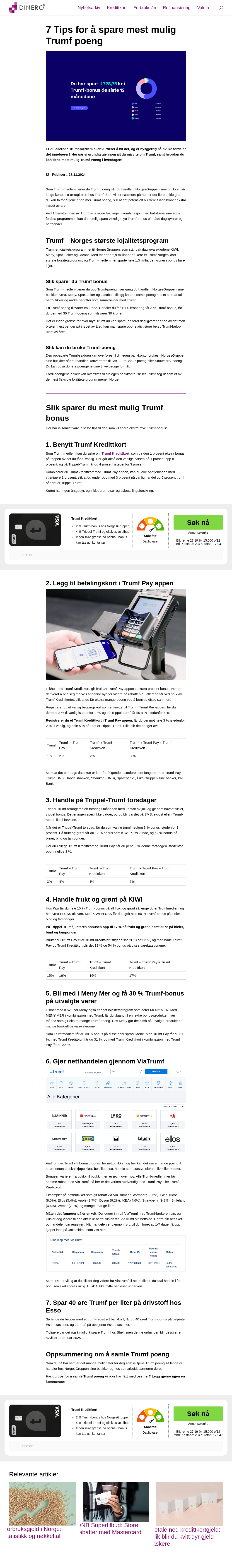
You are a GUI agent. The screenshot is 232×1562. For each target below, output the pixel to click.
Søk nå (198, 522)
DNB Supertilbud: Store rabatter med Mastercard (109, 1529)
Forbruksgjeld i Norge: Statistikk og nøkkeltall (32, 1532)
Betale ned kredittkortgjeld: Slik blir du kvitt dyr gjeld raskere (185, 1536)
